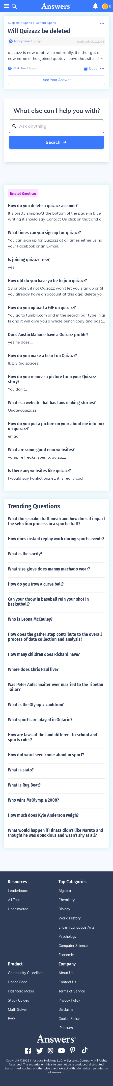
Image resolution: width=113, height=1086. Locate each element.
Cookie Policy (69, 1018)
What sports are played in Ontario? (40, 719)
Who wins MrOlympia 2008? (33, 800)
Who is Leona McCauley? (30, 619)
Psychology (67, 936)
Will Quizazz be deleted (39, 31)
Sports (27, 23)
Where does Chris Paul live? (33, 669)
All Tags (14, 900)
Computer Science (73, 945)
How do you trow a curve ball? (36, 584)
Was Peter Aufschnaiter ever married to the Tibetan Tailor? (55, 687)
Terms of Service (71, 991)
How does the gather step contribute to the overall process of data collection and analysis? (55, 637)
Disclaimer (66, 1009)
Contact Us (67, 982)
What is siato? (21, 770)
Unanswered (18, 909)
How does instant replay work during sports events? (56, 539)
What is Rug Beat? (24, 785)
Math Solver (17, 1009)
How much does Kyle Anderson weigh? (43, 815)
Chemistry (66, 900)
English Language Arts (76, 927)
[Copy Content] (90, 68)
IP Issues (65, 1028)
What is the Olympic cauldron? (36, 704)
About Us (65, 973)
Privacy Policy (69, 1000)
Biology (64, 909)
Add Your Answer (57, 80)
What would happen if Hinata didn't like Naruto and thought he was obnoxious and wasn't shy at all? (55, 833)
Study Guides (18, 1000)
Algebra (64, 891)
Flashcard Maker (21, 991)
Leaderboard (18, 891)
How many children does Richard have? (44, 654)
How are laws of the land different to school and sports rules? (52, 737)
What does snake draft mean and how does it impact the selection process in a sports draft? (56, 521)
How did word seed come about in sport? (46, 755)
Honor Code (17, 982)
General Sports (46, 23)
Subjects (14, 23)
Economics (66, 955)
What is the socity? (25, 554)
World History (69, 918)
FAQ (11, 1018)
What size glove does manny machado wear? (49, 569)
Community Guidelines (25, 973)
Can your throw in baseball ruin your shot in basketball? (48, 601)
